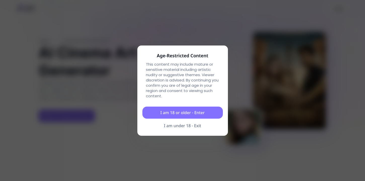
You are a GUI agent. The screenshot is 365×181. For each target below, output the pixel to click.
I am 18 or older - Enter (182, 112)
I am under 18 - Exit (182, 125)
